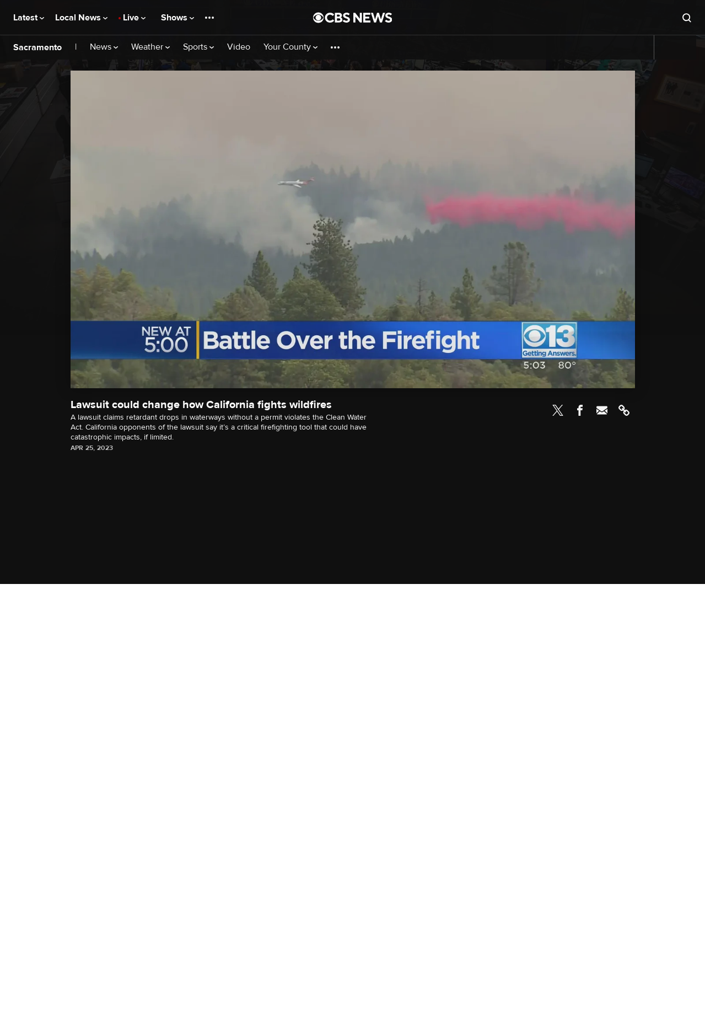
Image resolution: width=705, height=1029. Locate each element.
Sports (198, 47)
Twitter (557, 410)
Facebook (579, 410)
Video (238, 47)
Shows (177, 17)
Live (134, 17)
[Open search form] (687, 18)
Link (623, 410)
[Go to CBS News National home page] (352, 17)
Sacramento (37, 47)
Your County (290, 47)
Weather (150, 47)
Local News (81, 17)
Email (601, 410)
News (104, 47)
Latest (28, 17)
